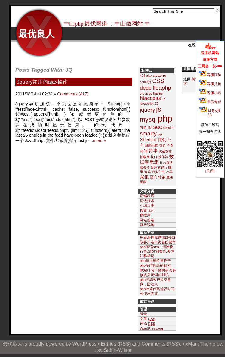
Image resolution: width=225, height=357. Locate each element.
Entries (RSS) (116, 343)
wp (160, 134)
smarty (148, 133)
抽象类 (145, 157)
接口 (154, 157)
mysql (148, 119)
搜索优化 (147, 210)
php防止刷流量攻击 (155, 260)
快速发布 (165, 151)
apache (159, 75)
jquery (147, 110)
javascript (146, 103)
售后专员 (210, 102)
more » (99, 140)
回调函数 (151, 145)
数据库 (145, 215)
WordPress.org (151, 328)
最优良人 (36, 34)
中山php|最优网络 (85, 23)
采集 (144, 176)
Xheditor (148, 139)
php (165, 118)
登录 (143, 314)
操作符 (163, 157)
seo (157, 127)
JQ (156, 103)
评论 (147, 323)
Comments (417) (72, 94)
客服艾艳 (210, 84)
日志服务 (166, 162)
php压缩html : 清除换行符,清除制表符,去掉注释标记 (157, 251)
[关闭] (209, 171)
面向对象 (157, 177)
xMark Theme (200, 343)
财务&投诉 (210, 113)
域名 (162, 145)
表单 (169, 172)
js (158, 109)
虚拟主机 (158, 172)
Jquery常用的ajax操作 (42, 82)
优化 (162, 139)
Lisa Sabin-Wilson (113, 350)
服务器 (145, 167)
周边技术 (147, 201)
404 (142, 75)
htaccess (150, 98)
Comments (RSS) (161, 343)
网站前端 (147, 220)
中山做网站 (128, 23)
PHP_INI (146, 127)
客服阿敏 (210, 75)
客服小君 (210, 93)
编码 (147, 172)
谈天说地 (147, 225)
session (168, 127)
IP (163, 99)
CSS (158, 81)
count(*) (145, 82)
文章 (147, 319)
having (158, 93)
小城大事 (147, 205)
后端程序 (147, 196)
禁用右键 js (159, 167)
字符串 (151, 150)
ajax (149, 75)
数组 (154, 162)
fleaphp (162, 88)
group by (146, 93)
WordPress (84, 343)
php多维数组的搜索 (155, 265)
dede (146, 88)
